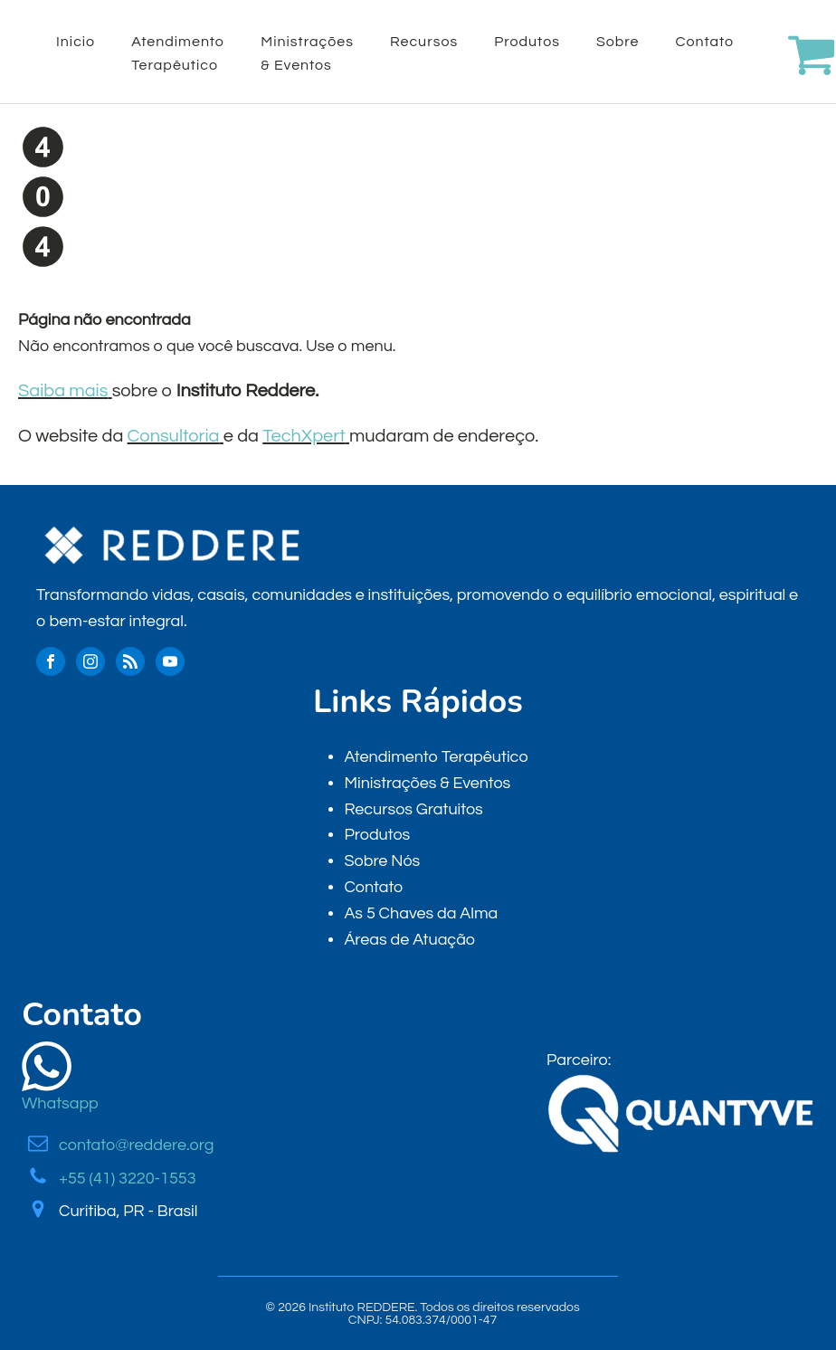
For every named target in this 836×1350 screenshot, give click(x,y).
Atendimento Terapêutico (177, 53)
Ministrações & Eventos (307, 53)
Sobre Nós (382, 861)
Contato (705, 41)
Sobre (618, 41)
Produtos (527, 41)
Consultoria (174, 436)
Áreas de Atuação (409, 939)
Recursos (424, 41)
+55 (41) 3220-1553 (127, 1178)
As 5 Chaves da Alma (421, 913)
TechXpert (303, 436)
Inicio (75, 41)
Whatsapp (60, 1103)
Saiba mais (63, 391)
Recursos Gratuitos (413, 809)
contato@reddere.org (136, 1145)
